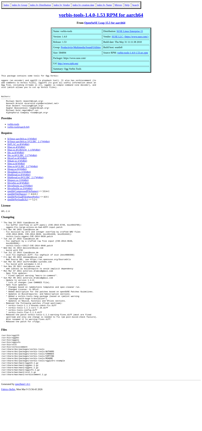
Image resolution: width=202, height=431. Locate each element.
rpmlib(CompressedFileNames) (22, 199)
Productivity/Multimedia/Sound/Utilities (81, 47)
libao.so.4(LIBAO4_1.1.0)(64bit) (23, 157)
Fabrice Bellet (8, 427)
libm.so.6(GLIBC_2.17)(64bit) (22, 174)
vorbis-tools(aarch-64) (18, 134)
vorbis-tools (13, 132)
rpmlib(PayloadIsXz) (17, 207)
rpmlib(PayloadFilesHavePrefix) (23, 204)
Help (127, 5)
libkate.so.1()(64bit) (17, 168)
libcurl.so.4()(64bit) (17, 166)
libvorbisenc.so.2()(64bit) (20, 193)
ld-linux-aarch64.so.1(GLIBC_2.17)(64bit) (28, 149)
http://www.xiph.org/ (68, 63)
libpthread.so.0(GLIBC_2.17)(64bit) (25, 185)
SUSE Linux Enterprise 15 (129, 31)
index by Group (19, 5)
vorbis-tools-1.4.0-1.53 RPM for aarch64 (101, 15)
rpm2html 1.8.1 (22, 422)
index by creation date (83, 5)
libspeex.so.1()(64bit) (18, 188)
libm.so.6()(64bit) (16, 171)
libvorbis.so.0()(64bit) (18, 190)
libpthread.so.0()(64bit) (18, 182)
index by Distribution (40, 5)
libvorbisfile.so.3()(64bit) (19, 196)
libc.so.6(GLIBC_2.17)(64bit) (22, 163)
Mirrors (118, 5)
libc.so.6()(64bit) (15, 160)
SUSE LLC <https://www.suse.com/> (130, 36)
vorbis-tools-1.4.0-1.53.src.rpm (132, 52)
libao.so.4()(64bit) (16, 155)
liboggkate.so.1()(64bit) (19, 179)
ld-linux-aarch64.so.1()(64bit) (22, 146)
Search (135, 5)
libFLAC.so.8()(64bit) (18, 152)
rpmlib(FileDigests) (17, 202)
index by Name (104, 5)
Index (6, 5)
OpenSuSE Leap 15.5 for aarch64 (104, 22)
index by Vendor (62, 5)
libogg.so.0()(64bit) (17, 177)
